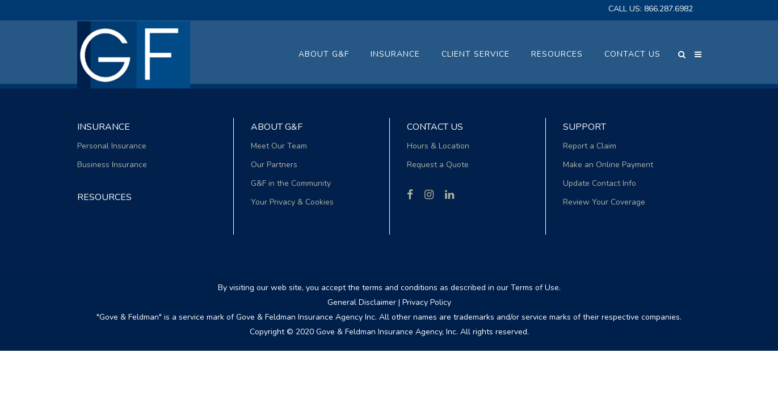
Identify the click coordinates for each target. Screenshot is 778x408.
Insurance (103, 127)
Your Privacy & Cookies (292, 202)
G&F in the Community (291, 183)
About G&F (276, 127)
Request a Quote (438, 164)
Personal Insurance (111, 146)
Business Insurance (112, 164)
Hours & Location (438, 146)
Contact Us (435, 127)
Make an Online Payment (608, 164)
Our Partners (274, 164)
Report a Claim (589, 146)
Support (584, 127)
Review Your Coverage (604, 202)
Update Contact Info (599, 183)
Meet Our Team (279, 146)
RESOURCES (104, 197)
